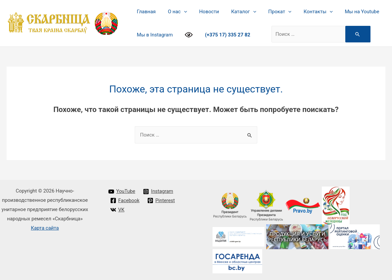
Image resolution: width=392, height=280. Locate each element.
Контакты (305, 11)
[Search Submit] (354, 34)
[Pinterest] (161, 200)
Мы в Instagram (154, 35)
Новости (204, 12)
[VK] (117, 210)
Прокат (269, 11)
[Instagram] (158, 192)
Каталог (235, 11)
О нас (174, 11)
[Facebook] (125, 200)
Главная (145, 12)
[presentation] (180, 11)
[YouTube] (121, 192)
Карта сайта (45, 228)
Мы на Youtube (347, 12)
